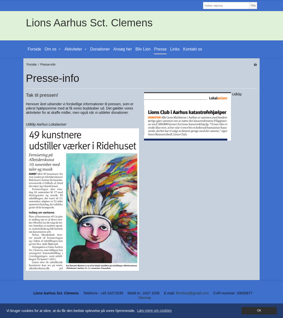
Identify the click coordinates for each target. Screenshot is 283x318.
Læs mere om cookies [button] (154, 310)
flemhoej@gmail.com (192, 293)
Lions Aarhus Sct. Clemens (89, 23)
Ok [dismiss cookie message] (259, 310)
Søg (253, 5)
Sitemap (144, 298)
